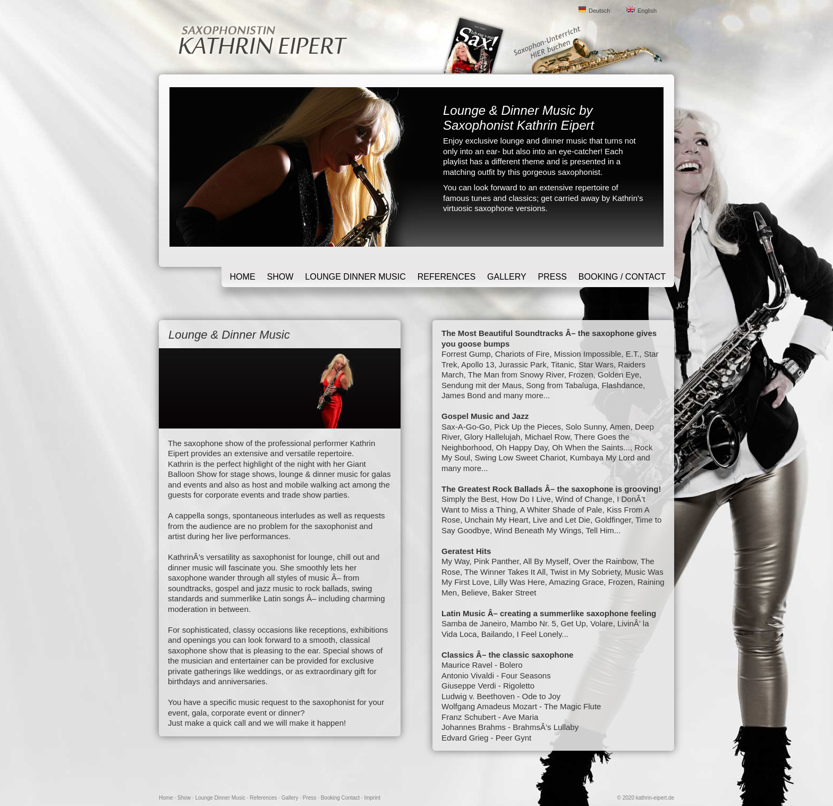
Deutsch (599, 10)
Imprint (372, 798)
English (647, 10)
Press (552, 276)
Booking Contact (340, 798)
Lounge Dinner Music (355, 276)
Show (280, 276)
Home (243, 276)
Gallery (506, 276)
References (446, 276)
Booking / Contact (622, 276)
